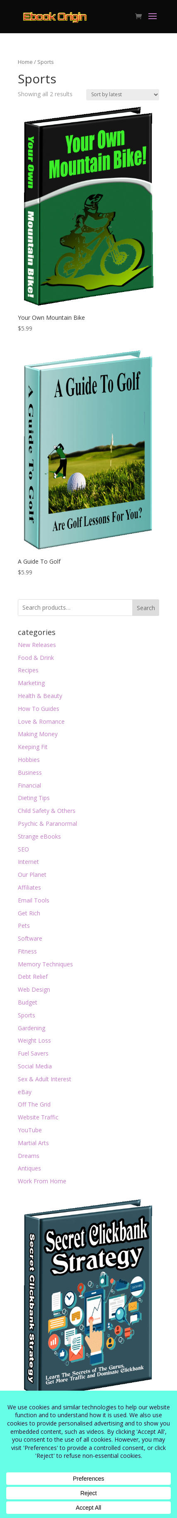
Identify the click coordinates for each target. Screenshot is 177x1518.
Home (25, 62)
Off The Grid (34, 1104)
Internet (28, 862)
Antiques (29, 1168)
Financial (29, 785)
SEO (23, 849)
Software (30, 938)
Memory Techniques (45, 964)
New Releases (37, 645)
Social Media (35, 1066)
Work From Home (42, 1181)
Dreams (28, 1156)
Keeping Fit (33, 747)
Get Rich (29, 913)
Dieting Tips (34, 798)
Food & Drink (36, 658)
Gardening (31, 1028)
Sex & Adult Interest (44, 1079)
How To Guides (38, 709)
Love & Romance (41, 721)
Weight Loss (34, 1040)
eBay (25, 1092)
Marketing (31, 683)
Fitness (27, 951)
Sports (26, 1015)
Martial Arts (33, 1143)
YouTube (30, 1130)
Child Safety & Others (46, 811)
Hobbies (29, 760)
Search (146, 608)
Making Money (38, 734)
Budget (27, 1002)
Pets (24, 925)
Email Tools (33, 900)
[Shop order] (122, 94)
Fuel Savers (33, 1053)
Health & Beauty (40, 696)
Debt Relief (33, 976)
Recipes (28, 670)
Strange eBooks (39, 836)
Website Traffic (38, 1117)
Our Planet (32, 874)
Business (30, 772)
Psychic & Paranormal (47, 823)
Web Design (34, 989)
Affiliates (29, 887)
